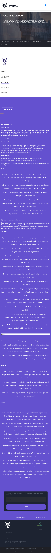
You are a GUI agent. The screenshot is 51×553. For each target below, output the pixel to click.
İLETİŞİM (4, 44)
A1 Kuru (5, 77)
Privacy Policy (42, 549)
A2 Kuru (5, 82)
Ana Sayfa (5, 42)
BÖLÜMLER (37, 42)
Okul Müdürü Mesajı (21, 42)
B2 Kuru (5, 93)
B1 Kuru (5, 87)
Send (26, 507)
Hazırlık (5, 72)
